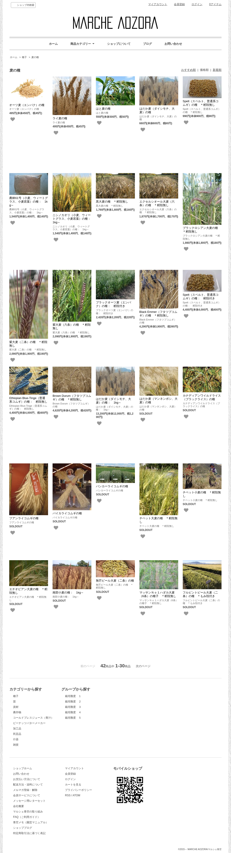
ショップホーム (22, 768)
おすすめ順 (188, 70)
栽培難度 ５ (73, 717)
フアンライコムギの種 (24, 518)
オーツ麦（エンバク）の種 (26, 105)
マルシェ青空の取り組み (28, 811)
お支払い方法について (26, 779)
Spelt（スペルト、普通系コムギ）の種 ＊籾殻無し (201, 102)
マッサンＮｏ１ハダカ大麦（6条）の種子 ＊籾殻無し (157, 594)
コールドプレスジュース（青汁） (33, 717)
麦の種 (35, 57)
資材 (15, 707)
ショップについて (119, 43)
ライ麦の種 (60, 118)
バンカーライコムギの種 (112, 486)
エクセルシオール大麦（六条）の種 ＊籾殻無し (157, 203)
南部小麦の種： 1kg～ (68, 592)
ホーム (53, 43)
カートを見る (73, 784)
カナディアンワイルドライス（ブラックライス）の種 (202, 397)
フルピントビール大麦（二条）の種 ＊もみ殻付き (200, 594)
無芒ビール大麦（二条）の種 (115, 580)
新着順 (217, 70)
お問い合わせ (173, 43)
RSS (68, 795)
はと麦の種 (103, 108)
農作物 (17, 712)
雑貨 (15, 744)
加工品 (17, 728)
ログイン (197, 4)
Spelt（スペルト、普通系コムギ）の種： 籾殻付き (201, 296)
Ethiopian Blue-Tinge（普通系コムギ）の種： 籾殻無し (28, 399)
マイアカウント (157, 4)
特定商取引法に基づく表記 (29, 833)
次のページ (143, 666)
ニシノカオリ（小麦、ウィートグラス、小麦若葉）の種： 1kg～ (73, 218)
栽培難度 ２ (73, 701)
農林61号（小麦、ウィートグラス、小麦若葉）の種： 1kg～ (28, 201)
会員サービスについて (26, 795)
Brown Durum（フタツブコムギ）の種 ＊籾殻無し (72, 397)
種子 (24, 57)
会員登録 (179, 4)
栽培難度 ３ (73, 707)
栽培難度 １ (73, 696)
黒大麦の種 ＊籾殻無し (112, 201)
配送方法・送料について (28, 784)
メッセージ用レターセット (29, 800)
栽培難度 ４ (73, 712)
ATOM (76, 795)
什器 (15, 739)
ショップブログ (22, 827)
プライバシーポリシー (78, 790)
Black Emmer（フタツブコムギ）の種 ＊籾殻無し (158, 313)
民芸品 (17, 734)
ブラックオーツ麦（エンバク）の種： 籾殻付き (113, 304)
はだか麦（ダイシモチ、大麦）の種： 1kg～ (113, 400)
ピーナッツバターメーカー (29, 723)
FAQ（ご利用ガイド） (26, 817)
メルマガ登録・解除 (25, 790)
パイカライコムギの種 (67, 513)
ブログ (147, 43)
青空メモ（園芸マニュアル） (30, 822)
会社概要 (18, 806)
